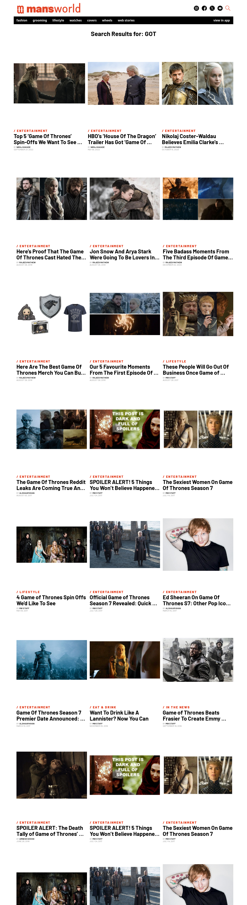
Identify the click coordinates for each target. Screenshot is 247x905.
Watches (76, 20)
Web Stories (126, 20)
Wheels (107, 20)
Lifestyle (58, 20)
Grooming (40, 20)
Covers (92, 20)
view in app (221, 20)
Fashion (21, 20)
